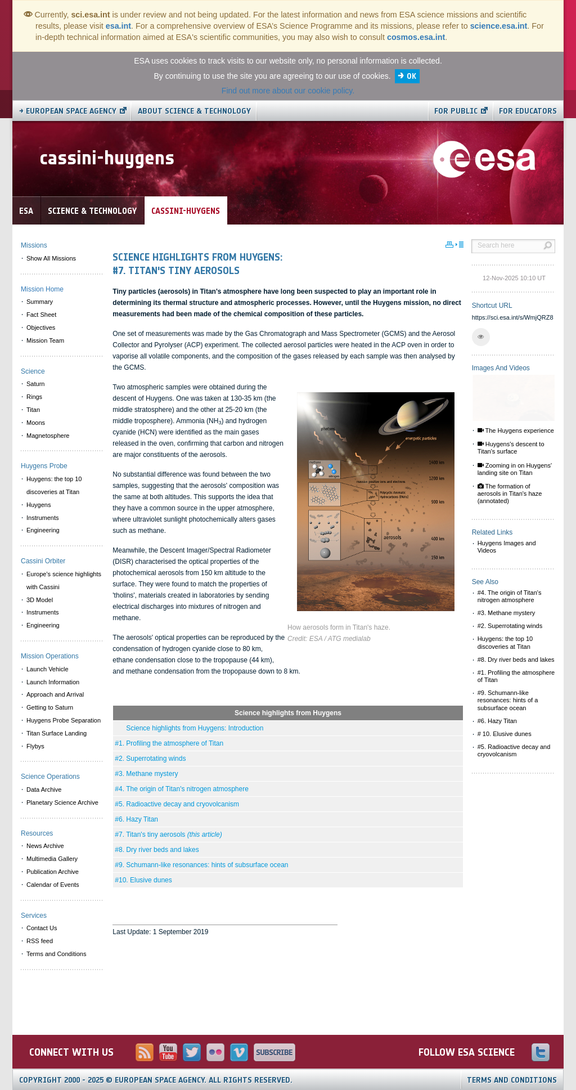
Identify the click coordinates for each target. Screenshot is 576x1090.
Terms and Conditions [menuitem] (56, 953)
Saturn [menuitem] (35, 383)
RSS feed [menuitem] (39, 941)
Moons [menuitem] (35, 422)
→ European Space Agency (67, 111)
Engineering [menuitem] (43, 530)
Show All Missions (51, 258)
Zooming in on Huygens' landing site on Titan (515, 469)
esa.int (118, 25)
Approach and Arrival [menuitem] (55, 694)
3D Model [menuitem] (39, 599)
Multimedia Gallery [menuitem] (52, 858)
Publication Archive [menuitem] (52, 871)
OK (411, 76)
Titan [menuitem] (33, 409)
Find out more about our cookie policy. (288, 90)
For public (456, 111)
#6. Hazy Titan (136, 819)
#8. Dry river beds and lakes (157, 850)
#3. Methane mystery (146, 774)
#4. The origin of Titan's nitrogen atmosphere (182, 789)
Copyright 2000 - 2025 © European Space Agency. (155, 1080)
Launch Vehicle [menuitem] (47, 669)
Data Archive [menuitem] (43, 789)
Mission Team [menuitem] (45, 340)
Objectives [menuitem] (40, 327)
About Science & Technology (194, 111)
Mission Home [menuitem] (42, 289)
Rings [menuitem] (34, 396)
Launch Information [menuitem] (52, 682)
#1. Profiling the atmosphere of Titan (169, 743)
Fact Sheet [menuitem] (41, 314)
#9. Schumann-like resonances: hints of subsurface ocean (201, 865)
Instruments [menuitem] (42, 517)
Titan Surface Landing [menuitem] (56, 733)
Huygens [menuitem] (38, 504)
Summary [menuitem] (39, 301)
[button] (481, 337)
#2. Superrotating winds (150, 758)
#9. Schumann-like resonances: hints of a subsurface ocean (508, 700)
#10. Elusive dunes (143, 880)
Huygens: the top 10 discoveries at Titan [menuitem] (54, 485)
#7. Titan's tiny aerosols (168, 834)
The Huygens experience (516, 430)
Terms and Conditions (512, 1080)
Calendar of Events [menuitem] (52, 884)
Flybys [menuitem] (35, 746)
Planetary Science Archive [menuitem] (62, 802)
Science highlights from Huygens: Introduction (189, 728)
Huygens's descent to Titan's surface (511, 448)
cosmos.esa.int (416, 37)
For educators (528, 111)
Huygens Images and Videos (507, 547)
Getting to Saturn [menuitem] (49, 707)
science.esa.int (499, 25)
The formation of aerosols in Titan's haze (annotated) (510, 493)
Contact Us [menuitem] (41, 928)
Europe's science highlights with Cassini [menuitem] (63, 580)
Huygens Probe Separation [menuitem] (63, 720)
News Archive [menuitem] (45, 845)
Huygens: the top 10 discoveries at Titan (505, 642)
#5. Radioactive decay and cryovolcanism (177, 804)
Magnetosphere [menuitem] (47, 435)
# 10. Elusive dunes (505, 733)
